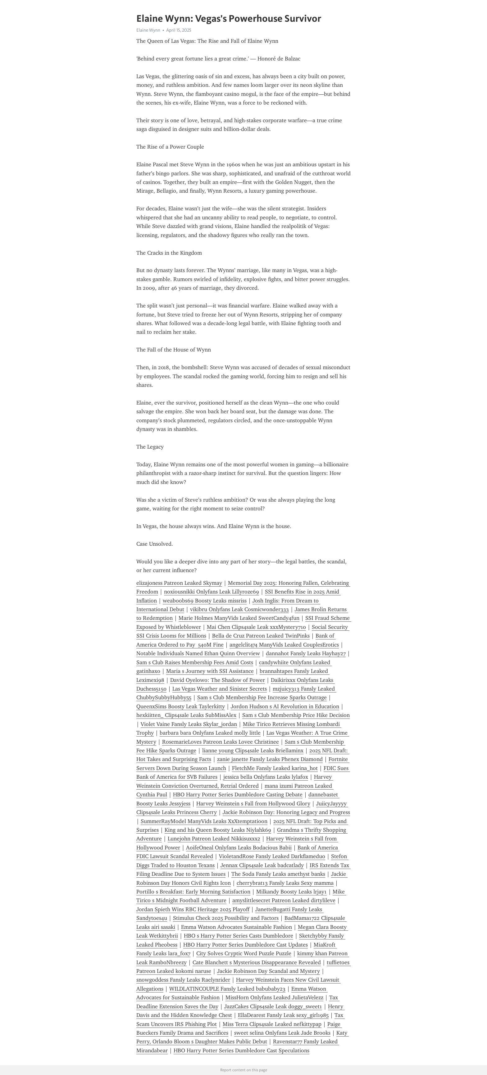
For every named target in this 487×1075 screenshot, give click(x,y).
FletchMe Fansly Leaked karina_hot (275, 768)
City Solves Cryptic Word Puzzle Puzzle (243, 953)
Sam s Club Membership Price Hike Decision (296, 715)
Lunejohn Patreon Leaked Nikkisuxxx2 (214, 838)
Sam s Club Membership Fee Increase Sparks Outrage (262, 697)
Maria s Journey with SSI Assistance (210, 671)
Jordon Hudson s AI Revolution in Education (285, 706)
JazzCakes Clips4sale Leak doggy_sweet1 (273, 1006)
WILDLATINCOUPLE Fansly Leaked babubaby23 (227, 988)
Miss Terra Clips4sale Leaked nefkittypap (272, 1024)
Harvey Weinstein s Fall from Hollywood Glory (253, 803)
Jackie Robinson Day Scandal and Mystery (268, 971)
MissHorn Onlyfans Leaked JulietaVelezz (274, 997)
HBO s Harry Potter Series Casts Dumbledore (238, 935)
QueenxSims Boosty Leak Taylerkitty (180, 706)
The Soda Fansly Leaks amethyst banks (278, 874)
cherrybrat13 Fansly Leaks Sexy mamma (285, 883)
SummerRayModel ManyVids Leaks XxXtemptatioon (204, 821)
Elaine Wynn (148, 30)
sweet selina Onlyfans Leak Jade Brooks (282, 1032)
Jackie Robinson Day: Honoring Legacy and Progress (286, 812)
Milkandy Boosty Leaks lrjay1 (291, 891)
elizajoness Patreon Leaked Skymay (179, 583)
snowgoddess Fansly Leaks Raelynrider (183, 979)
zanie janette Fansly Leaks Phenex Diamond (270, 759)
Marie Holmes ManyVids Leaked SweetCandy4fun (239, 618)
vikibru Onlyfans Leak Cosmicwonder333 (239, 609)
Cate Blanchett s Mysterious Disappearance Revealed (257, 962)
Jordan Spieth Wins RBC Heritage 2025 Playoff (192, 909)
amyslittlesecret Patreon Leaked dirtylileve (283, 900)
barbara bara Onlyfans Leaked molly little (210, 732)
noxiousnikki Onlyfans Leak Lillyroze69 (211, 591)
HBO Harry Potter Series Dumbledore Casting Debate (238, 794)
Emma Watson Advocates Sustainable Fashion (236, 927)
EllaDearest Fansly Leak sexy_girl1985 (283, 1015)
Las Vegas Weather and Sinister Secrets (219, 688)
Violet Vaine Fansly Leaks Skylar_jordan (189, 724)
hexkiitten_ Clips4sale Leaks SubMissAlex (186, 715)
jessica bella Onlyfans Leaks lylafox (265, 776)
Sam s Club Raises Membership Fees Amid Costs (194, 662)
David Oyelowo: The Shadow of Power (217, 680)
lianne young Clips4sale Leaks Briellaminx (252, 750)
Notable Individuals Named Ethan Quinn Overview (198, 653)
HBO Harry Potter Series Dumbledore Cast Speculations (241, 1050)
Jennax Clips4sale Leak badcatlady (262, 865)
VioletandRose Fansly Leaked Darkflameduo (272, 856)
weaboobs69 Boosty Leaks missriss (205, 600)
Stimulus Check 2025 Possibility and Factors (226, 918)
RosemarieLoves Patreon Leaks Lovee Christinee (220, 741)
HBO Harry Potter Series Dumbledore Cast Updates (245, 944)
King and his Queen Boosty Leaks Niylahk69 (218, 829)
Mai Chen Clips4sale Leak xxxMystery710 (256, 627)
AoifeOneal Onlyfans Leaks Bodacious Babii (239, 847)
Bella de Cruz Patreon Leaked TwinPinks (261, 635)
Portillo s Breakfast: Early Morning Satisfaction (193, 891)
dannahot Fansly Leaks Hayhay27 (306, 653)
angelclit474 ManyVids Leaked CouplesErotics (284, 644)
